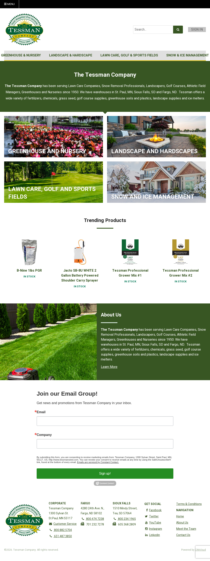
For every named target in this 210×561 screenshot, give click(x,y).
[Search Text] (153, 29)
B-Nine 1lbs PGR (29, 270)
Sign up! (105, 473)
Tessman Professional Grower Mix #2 (181, 273)
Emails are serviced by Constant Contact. (98, 462)
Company (44, 435)
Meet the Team (186, 529)
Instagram (153, 529)
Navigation (184, 510)
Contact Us (183, 535)
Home (180, 516)
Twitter (151, 516)
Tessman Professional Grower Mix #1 (130, 273)
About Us (182, 522)
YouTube (152, 522)
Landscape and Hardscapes (154, 151)
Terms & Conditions (189, 504)
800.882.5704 (60, 530)
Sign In (197, 29)
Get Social (152, 504)
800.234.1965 (124, 519)
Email (41, 412)
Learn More (109, 366)
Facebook (153, 510)
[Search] (178, 29)
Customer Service (63, 524)
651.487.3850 (60, 536)
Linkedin (152, 535)
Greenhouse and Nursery (47, 151)
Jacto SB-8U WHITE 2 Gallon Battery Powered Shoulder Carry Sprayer (79, 275)
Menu (9, 4)
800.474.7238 (92, 519)
